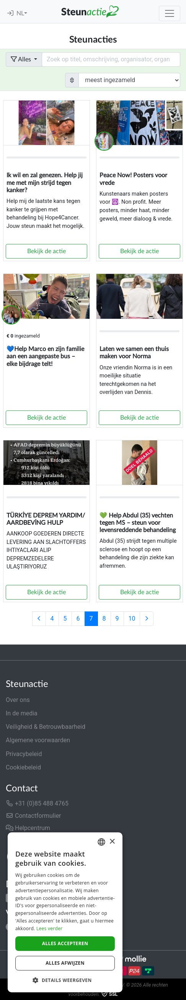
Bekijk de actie (46, 251)
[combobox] (101, 842)
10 (132, 618)
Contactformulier (33, 815)
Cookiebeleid (23, 767)
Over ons (18, 699)
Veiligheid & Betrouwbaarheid (45, 726)
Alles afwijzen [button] (65, 963)
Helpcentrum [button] (28, 828)
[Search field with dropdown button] (111, 59)
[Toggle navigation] (169, 13)
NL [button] (20, 13)
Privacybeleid (24, 754)
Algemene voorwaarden (38, 740)
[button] (65, 980)
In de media (22, 713)
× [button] (112, 842)
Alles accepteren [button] (65, 943)
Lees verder (49, 928)
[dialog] (65, 912)
